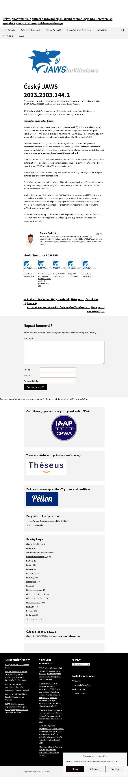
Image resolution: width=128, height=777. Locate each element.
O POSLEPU (8, 36)
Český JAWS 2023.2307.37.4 (29, 275)
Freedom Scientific (91, 101)
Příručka (29, 586)
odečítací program (52, 104)
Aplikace (42, 101)
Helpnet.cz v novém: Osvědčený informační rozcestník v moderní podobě (17, 687)
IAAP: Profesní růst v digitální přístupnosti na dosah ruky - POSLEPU (50, 671)
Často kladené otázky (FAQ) (37, 556)
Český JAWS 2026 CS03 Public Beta (59, 275)
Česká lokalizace (78, 693)
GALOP (26, 104)
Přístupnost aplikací (34, 590)
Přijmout (75, 769)
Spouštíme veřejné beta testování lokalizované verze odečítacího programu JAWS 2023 (44, 280)
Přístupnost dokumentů (35, 594)
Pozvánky (30, 577)
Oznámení (75, 101)
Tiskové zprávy (32, 619)
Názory (29, 569)
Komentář (29, 338)
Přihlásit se (76, 681)
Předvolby (114, 769)
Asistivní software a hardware (58, 101)
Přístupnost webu (33, 602)
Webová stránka (31, 381)
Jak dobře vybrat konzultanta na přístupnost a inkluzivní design (50, 676)
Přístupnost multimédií (35, 598)
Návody (29, 565)
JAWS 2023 (39, 104)
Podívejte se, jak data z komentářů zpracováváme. (65, 399)
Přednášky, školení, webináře (79, 30)
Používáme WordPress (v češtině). (37, 771)
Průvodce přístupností (30, 30)
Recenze (29, 611)
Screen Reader (67, 104)
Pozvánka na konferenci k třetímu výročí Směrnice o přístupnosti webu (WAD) (66, 309)
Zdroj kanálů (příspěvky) (81, 685)
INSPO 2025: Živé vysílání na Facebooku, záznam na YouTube (16, 697)
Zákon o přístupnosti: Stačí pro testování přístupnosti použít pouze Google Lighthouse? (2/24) (50, 737)
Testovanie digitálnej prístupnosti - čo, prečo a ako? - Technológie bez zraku (51, 729)
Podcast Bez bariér (54, 30)
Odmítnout (94, 769)
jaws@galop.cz (78, 182)
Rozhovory (30, 615)
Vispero (76, 104)
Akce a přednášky (33, 544)
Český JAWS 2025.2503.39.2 (88, 275)
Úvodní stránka (9, 30)
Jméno (27, 369)
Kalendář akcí (102, 30)
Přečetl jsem (31, 581)
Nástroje (29, 561)
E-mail (27, 375)
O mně (21, 36)
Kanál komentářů (78, 689)
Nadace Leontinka (36, 525)
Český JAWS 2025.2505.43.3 (73, 275)
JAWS (32, 104)
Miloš (41, 747)
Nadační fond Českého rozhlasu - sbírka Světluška (48, 521)
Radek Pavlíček (48, 233)
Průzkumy (30, 606)
